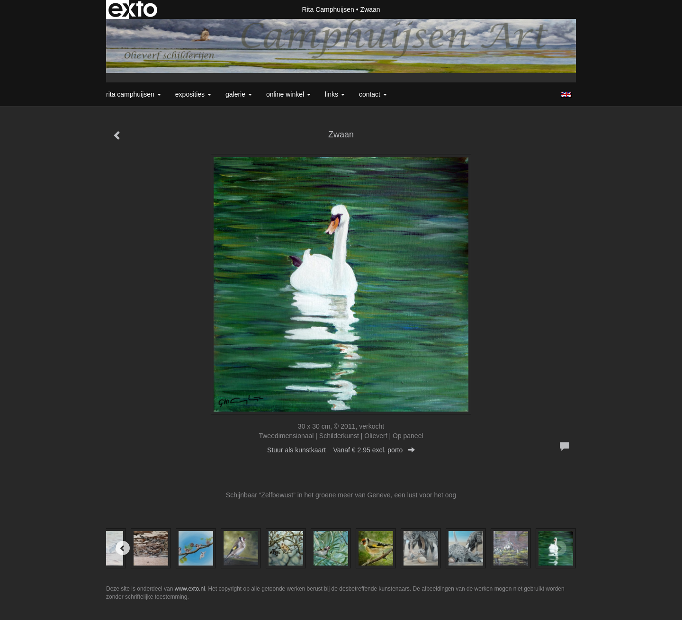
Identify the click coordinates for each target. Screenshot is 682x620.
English (566, 95)
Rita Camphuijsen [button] (133, 94)
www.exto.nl (190, 588)
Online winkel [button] (288, 94)
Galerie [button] (238, 94)
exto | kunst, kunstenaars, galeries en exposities (133, 9)
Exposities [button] (193, 94)
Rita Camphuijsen (328, 9)
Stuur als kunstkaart (341, 450)
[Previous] (123, 548)
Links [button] (335, 94)
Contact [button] (373, 94)
